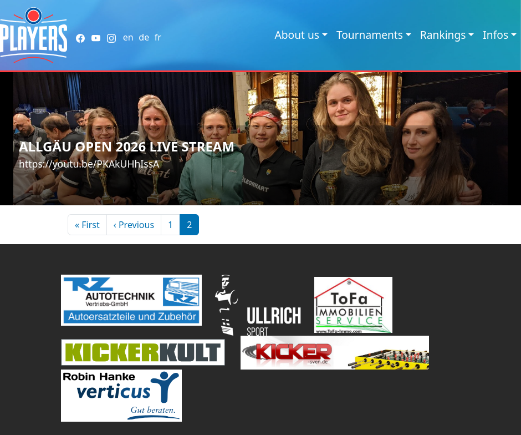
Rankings (443, 34)
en (128, 37)
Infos (495, 34)
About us (296, 34)
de (144, 37)
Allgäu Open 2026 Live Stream (126, 146)
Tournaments (369, 34)
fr (158, 37)
